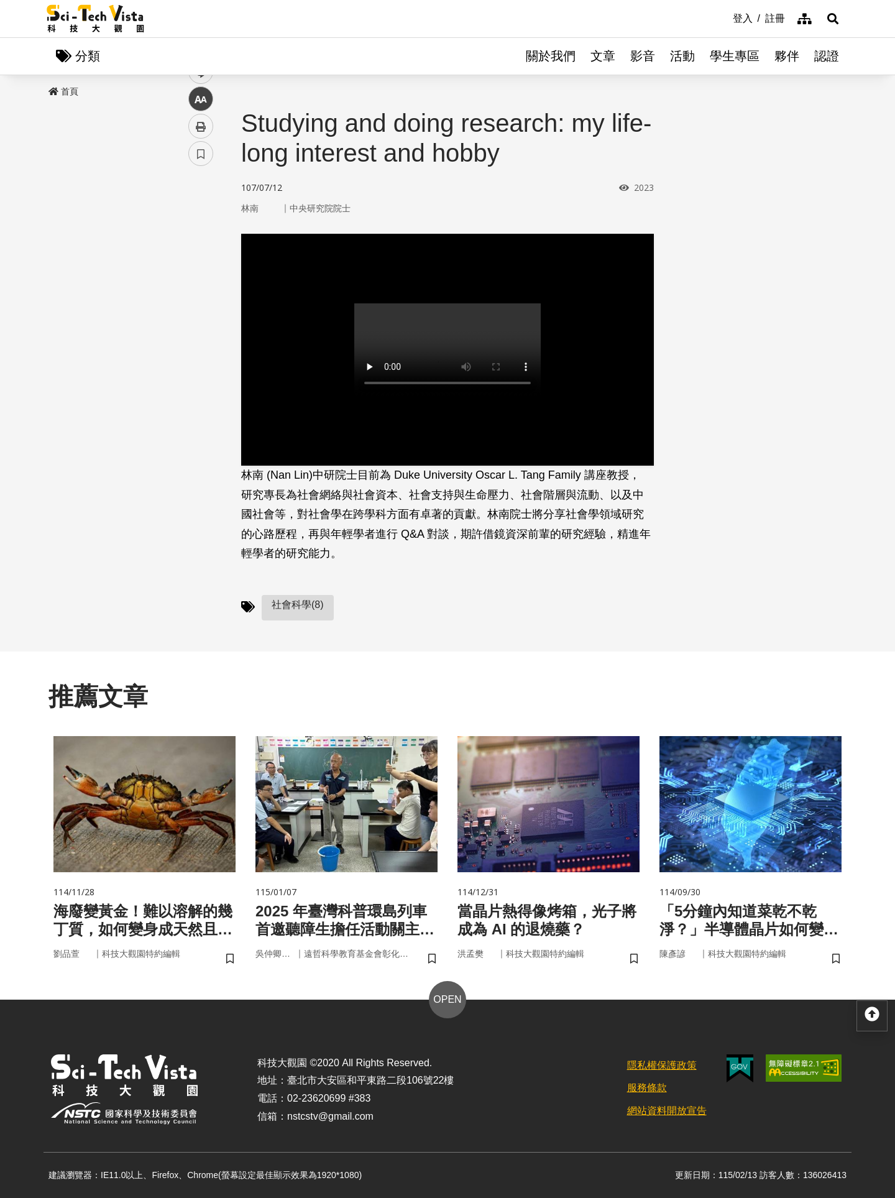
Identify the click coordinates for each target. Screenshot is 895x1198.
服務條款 (647, 1087)
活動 (682, 56)
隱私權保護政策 (662, 1065)
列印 (200, 346)
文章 (602, 56)
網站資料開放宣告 (667, 1110)
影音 (642, 56)
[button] (832, 18)
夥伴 (786, 56)
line (196, 292)
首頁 (63, 91)
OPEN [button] (447, 999)
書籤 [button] (200, 374)
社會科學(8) (298, 604)
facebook (201, 238)
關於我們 (551, 56)
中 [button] (201, 320)
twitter (201, 265)
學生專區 (735, 56)
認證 (826, 56)
